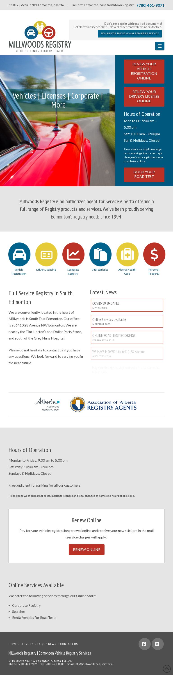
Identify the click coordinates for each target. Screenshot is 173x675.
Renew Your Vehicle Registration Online (144, 71)
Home (13, 643)
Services (27, 643)
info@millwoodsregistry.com (94, 663)
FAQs (40, 643)
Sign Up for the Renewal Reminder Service (130, 33)
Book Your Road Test (144, 174)
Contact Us (69, 643)
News (52, 643)
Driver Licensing (46, 269)
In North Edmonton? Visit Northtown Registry (103, 5)
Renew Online (86, 549)
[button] (159, 46)
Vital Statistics (100, 269)
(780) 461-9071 (150, 5)
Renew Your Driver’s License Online (144, 96)
